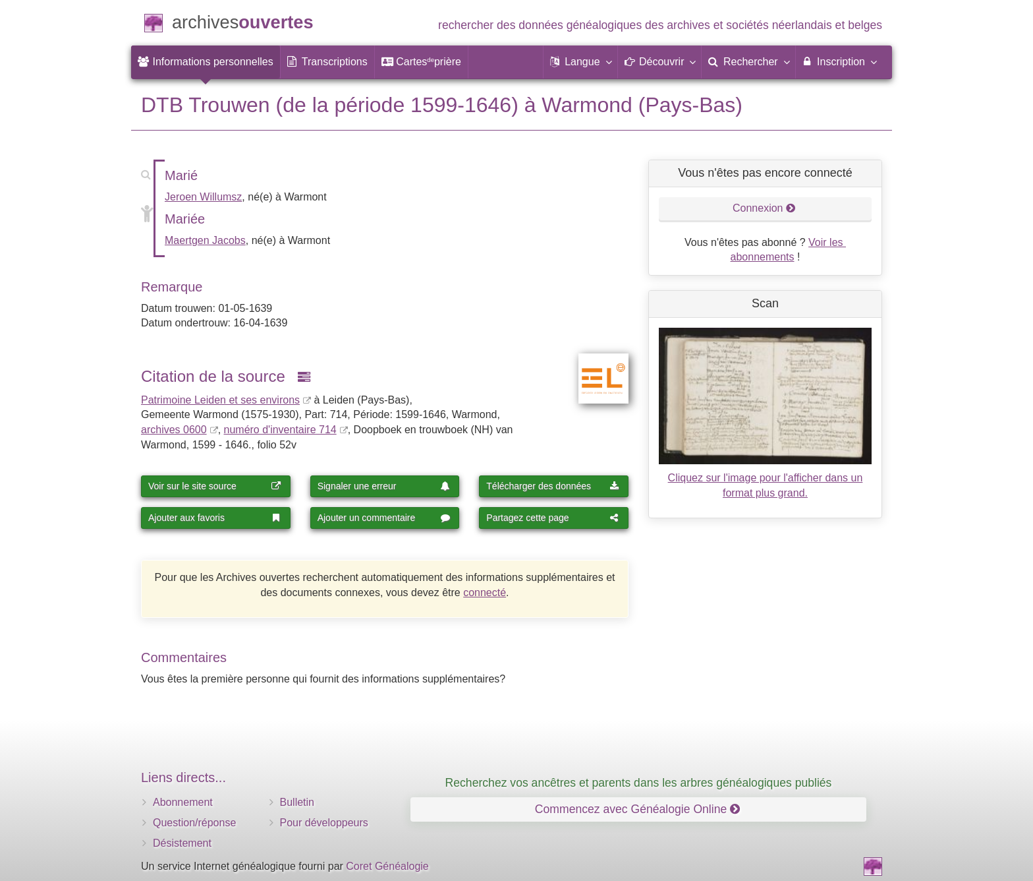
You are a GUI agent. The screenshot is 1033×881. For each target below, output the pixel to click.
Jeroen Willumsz (203, 196)
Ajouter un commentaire (384, 517)
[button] (580, 62)
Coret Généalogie (387, 866)
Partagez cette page (552, 517)
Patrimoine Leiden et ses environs (220, 400)
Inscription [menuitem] (839, 61)
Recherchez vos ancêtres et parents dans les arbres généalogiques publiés (638, 782)
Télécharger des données (552, 486)
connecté (484, 592)
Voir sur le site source (214, 486)
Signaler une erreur (384, 486)
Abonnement (183, 802)
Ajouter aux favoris (214, 517)
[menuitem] (205, 62)
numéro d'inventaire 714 (280, 429)
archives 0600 (174, 429)
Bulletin (297, 802)
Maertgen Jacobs (205, 240)
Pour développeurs (324, 822)
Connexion (764, 208)
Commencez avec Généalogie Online (637, 809)
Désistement (182, 843)
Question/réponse (194, 822)
